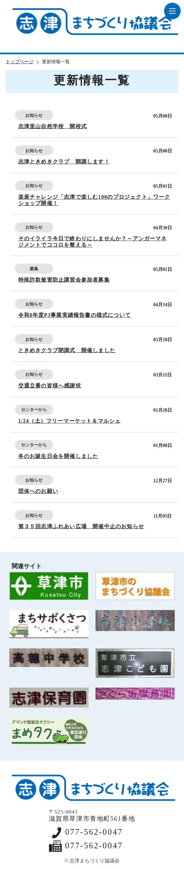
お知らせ (34, 115)
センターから (34, 409)
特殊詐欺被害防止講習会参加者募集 (64, 280)
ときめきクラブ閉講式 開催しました (66, 350)
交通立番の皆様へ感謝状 (49, 385)
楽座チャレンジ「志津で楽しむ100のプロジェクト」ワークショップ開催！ (94, 200)
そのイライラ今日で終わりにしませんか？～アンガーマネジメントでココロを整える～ (92, 242)
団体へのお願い (38, 491)
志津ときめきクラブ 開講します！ (64, 161)
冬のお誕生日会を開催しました (58, 456)
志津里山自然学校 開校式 (52, 126)
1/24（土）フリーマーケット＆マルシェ (69, 421)
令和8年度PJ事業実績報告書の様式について (74, 315)
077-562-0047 (94, 831)
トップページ (20, 61)
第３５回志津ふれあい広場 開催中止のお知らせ (81, 526)
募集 (34, 268)
